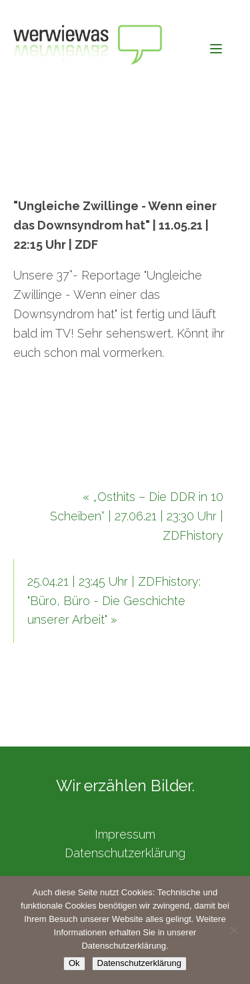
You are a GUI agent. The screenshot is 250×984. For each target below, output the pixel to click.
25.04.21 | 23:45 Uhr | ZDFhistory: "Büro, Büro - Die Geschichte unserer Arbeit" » (114, 600)
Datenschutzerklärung (125, 853)
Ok (74, 963)
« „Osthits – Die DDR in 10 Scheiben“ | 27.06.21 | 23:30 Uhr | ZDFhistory (136, 516)
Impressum (125, 834)
